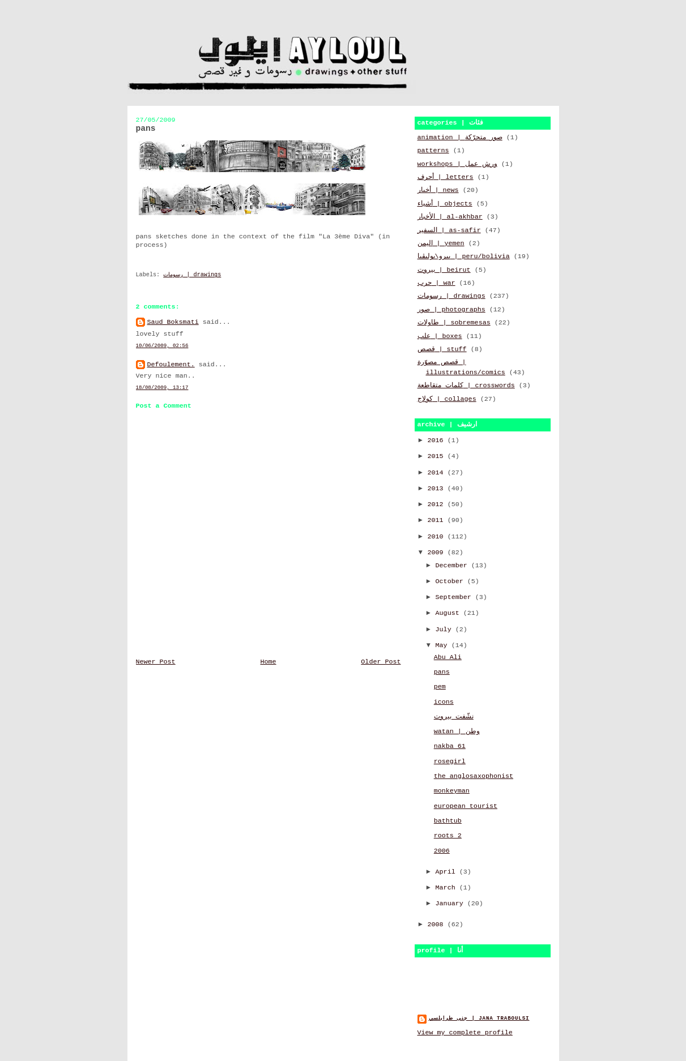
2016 (438, 440)
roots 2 (448, 836)
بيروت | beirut (444, 270)
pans (442, 672)
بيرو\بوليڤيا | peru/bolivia (463, 256)
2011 (438, 520)
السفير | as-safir (449, 230)
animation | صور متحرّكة (459, 138)
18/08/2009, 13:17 (162, 387)
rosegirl (450, 761)
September (455, 597)
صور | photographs (451, 310)
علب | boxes (439, 336)
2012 (438, 504)
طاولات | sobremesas (454, 323)
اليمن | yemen (441, 243)
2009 (438, 553)
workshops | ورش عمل (457, 164)
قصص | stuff (442, 349)
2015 (438, 456)
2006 (442, 851)
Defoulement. (171, 365)
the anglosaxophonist (473, 776)
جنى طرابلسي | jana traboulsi (479, 1018)
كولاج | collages (446, 399)
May (443, 645)
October (451, 581)
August (449, 613)
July (445, 630)
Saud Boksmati (173, 322)
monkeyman (452, 791)
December (453, 566)
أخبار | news (438, 190)
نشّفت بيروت (454, 717)
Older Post (380, 662)
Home (268, 662)
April (447, 872)
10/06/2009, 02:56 (162, 346)
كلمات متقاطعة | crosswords (466, 386)
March (447, 888)
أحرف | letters (445, 177)
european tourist (465, 806)
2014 (438, 473)
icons (444, 702)
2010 (438, 537)
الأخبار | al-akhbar (450, 217)
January (451, 904)
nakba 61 (450, 746)
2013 (438, 489)
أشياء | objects (444, 204)
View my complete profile (465, 1033)
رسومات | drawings (192, 275)
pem (440, 687)
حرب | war (436, 283)
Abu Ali (448, 657)
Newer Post (156, 662)
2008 (438, 925)
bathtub (448, 821)
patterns (433, 151)
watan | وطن (457, 731)
